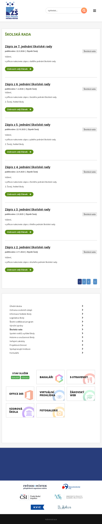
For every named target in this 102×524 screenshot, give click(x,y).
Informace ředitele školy (46, 314)
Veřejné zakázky (46, 341)
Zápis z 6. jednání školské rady (27, 84)
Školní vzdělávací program (46, 322)
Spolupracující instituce (46, 349)
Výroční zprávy (46, 326)
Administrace (51, 519)
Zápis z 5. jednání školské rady (27, 125)
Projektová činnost (46, 345)
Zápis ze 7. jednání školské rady (28, 46)
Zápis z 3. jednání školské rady (27, 209)
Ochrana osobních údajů (46, 310)
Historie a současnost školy (46, 337)
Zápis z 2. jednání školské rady (27, 247)
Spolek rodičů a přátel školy (46, 333)
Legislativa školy (46, 318)
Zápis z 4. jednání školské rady (27, 167)
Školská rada (46, 329)
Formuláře (46, 353)
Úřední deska (46, 306)
